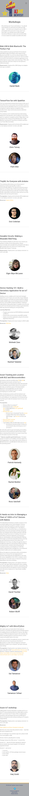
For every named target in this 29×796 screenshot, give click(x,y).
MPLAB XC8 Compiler (8, 421)
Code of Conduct (19, 785)
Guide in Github (9, 200)
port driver (24, 651)
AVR (23, 380)
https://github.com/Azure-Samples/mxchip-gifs (12, 727)
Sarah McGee (14, 792)
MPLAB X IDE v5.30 (7, 411)
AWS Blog (8, 323)
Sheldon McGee (14, 793)
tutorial (25, 413)
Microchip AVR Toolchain (9, 419)
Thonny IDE (14, 649)
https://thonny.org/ (22, 649)
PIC (19, 380)
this (25, 422)
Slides (7, 573)
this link (17, 416)
